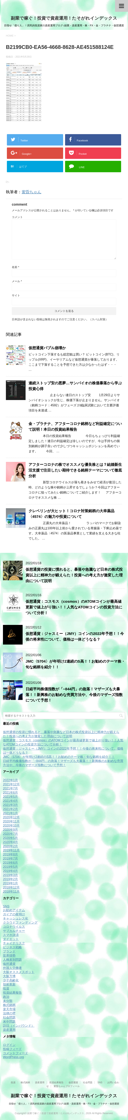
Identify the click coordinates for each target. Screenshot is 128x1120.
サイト (16, 295)
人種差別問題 (12, 959)
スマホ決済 (11, 935)
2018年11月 (11, 891)
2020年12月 (11, 817)
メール (17, 281)
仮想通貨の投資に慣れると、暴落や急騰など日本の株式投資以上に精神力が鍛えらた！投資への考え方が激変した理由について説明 (74, 575)
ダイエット (11, 939)
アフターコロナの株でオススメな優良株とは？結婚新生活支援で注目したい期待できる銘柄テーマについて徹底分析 (75, 470)
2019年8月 (10, 854)
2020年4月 (10, 842)
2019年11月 (11, 850)
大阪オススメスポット (18, 972)
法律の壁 (9, 1013)
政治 (6, 996)
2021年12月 (11, 784)
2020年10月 (11, 825)
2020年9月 (10, 829)
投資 (6, 988)
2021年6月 (10, 792)
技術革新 (9, 984)
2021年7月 (10, 788)
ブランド (9, 951)
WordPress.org (13, 1057)
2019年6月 (10, 862)
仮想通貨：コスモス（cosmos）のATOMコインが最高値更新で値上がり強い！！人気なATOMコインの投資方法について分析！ (74, 607)
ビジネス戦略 (12, 947)
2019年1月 (10, 883)
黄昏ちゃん (31, 192)
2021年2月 (10, 809)
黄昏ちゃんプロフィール (67, 1086)
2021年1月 (10, 813)
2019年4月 (10, 871)
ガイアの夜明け (14, 914)
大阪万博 (9, 976)
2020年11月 (11, 821)
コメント (17, 217)
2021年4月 (10, 800)
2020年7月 (10, 833)
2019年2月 (10, 879)
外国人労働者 (12, 968)
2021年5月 (10, 796)
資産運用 (9, 1029)
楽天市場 (9, 1009)
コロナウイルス (14, 926)
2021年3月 (10, 805)
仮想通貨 (9, 963)
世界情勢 (9, 955)
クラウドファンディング (20, 922)
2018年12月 (11, 887)
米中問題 (9, 1021)
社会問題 (9, 1017)
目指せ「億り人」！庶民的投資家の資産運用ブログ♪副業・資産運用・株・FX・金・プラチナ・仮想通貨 (64, 1103)
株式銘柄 (9, 1005)
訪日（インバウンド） (18, 1025)
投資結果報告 (12, 992)
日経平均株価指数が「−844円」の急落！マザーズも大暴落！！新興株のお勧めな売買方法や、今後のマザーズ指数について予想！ (74, 694)
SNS (6, 906)
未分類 (7, 1001)
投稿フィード (12, 1049)
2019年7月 (10, 858)
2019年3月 (10, 875)
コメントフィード (15, 1053)
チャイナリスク (14, 943)
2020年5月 (10, 838)
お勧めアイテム (14, 910)
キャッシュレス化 (15, 918)
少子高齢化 (11, 980)
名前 (15, 267)
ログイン (9, 1045)
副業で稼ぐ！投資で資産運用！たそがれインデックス (64, 18)
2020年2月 (10, 846)
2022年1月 (10, 780)
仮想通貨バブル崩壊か (47, 348)
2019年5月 (10, 866)
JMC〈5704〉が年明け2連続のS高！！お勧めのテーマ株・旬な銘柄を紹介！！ (59, 756)
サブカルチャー (14, 930)
